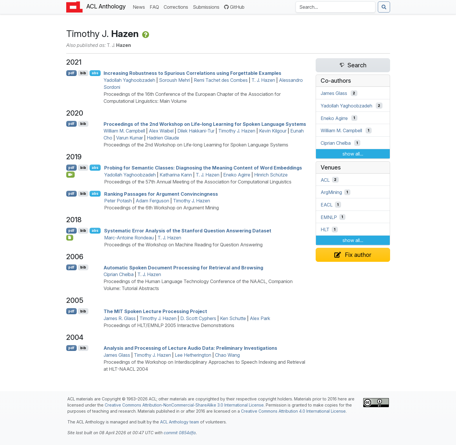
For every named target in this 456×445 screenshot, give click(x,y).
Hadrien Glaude (163, 138)
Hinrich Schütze (271, 175)
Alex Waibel (161, 131)
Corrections (177, 6)
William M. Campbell (124, 131)
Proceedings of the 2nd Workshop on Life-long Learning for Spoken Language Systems (205, 124)
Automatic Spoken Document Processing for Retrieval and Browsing (183, 267)
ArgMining (331, 192)
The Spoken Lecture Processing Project (155, 311)
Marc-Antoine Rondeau (129, 238)
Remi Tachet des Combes (221, 80)
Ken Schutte (233, 318)
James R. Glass (120, 318)
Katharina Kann (176, 175)
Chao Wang (227, 355)
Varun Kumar (129, 138)
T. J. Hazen (263, 80)
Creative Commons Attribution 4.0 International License (293, 411)
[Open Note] (70, 238)
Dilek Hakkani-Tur (195, 131)
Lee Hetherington (193, 355)
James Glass (117, 355)
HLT (325, 229)
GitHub (234, 7)
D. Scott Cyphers (198, 318)
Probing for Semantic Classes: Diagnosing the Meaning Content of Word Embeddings (203, 168)
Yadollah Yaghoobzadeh (129, 80)
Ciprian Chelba (119, 274)
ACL (325, 180)
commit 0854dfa (180, 432)
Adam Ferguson (152, 201)
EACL (327, 205)
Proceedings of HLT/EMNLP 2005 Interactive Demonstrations (169, 325)
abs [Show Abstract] (95, 73)
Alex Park (260, 318)
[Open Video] (70, 174)
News (140, 6)
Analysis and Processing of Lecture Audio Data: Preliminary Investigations (190, 348)
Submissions (207, 6)
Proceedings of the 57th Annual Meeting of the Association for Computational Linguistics (197, 182)
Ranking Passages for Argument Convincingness (161, 194)
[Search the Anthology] (335, 7)
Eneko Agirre (236, 175)
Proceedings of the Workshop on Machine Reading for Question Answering (183, 245)
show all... (353, 154)
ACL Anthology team (179, 421)
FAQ (155, 6)
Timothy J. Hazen (236, 131)
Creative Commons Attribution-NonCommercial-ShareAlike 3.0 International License (184, 404)
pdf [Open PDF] (71, 73)
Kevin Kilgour (272, 131)
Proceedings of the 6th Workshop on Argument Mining (161, 208)
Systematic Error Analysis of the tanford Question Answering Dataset (187, 231)
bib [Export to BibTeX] (83, 73)
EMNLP (329, 217)
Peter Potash (118, 201)
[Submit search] (384, 7)
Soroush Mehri (174, 80)
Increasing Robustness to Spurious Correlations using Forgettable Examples (192, 73)
